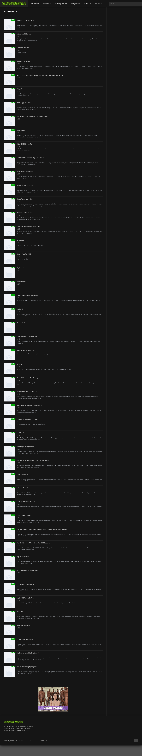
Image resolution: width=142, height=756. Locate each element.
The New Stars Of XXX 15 (25, 584)
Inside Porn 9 (21, 281)
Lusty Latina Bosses (24, 515)
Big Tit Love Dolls (23, 557)
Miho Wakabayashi (23, 625)
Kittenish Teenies (23, 48)
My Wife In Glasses (23, 61)
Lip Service (20, 309)
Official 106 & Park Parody (26, 144)
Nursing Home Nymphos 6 (26, 350)
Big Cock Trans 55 (23, 268)
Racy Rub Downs (22, 323)
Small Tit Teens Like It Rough (27, 337)
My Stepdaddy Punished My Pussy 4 (29, 405)
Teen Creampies (22, 474)
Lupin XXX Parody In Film (25, 598)
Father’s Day (21, 89)
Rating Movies (76, 4)
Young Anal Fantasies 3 (25, 639)
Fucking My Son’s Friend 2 (26, 502)
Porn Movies (34, 4)
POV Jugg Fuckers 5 (24, 103)
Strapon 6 (20, 364)
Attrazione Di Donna (24, 34)
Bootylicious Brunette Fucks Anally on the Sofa (33, 116)
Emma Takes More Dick (25, 199)
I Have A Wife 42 (22, 488)
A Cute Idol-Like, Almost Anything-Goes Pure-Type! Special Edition (40, 75)
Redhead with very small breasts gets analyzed (33, 460)
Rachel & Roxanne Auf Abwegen (28, 378)
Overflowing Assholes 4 (25, 171)
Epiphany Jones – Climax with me (28, 226)
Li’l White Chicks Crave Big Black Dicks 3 (31, 158)
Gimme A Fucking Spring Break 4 (28, 667)
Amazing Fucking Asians (25, 447)
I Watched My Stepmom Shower (28, 295)
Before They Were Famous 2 (27, 392)
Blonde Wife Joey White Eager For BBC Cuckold (33, 543)
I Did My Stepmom (23, 433)
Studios (98, 4)
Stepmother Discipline (24, 213)
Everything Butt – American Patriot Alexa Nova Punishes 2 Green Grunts (42, 529)
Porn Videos (47, 4)
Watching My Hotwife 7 (25, 185)
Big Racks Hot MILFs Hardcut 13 (28, 653)
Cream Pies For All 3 (24, 254)
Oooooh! (20, 612)
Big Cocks (20, 240)
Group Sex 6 (21, 130)
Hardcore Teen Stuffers (25, 20)
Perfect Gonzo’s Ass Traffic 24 (27, 419)
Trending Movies (61, 4)
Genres (86, 4)
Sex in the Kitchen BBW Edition (27, 570)
